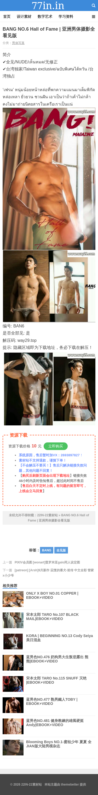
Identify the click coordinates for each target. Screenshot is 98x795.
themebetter (70, 784)
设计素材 (24, 16)
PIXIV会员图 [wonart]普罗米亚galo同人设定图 (47, 562)
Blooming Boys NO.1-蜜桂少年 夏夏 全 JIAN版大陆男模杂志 (58, 747)
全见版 (61, 550)
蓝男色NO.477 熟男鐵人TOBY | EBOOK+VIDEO (51, 705)
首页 (6, 16)
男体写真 (18, 43)
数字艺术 (45, 16)
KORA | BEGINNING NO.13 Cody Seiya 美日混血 (59, 641)
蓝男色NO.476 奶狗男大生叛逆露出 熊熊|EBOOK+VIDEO (57, 663)
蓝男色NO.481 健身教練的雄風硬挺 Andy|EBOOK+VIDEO (55, 726)
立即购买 (55, 446)
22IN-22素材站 (49, 5)
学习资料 (66, 16)
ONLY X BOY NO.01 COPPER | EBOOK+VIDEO (52, 599)
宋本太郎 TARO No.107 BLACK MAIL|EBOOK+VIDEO (52, 620)
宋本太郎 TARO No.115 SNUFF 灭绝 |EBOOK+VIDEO (56, 684)
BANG (46, 550)
